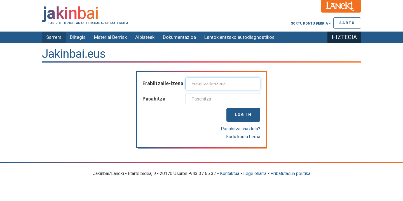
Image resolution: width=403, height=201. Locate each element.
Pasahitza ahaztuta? (240, 128)
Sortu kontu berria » (311, 23)
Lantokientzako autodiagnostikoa (239, 37)
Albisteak (144, 37)
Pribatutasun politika (290, 173)
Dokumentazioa (179, 37)
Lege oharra (254, 173)
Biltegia (78, 37)
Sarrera (54, 37)
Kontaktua (229, 173)
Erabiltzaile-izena (162, 83)
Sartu (347, 23)
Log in (243, 115)
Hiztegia (344, 37)
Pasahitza (153, 99)
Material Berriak (110, 37)
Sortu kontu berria (243, 136)
